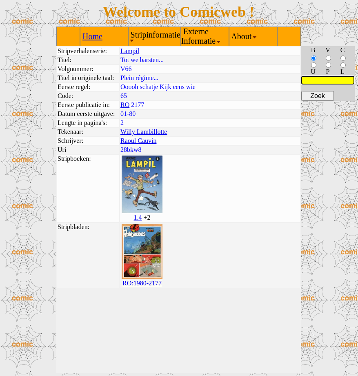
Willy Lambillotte (143, 131)
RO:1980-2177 (142, 283)
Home (92, 36)
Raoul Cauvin (138, 140)
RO (124, 104)
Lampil (129, 50)
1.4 (137, 217)
